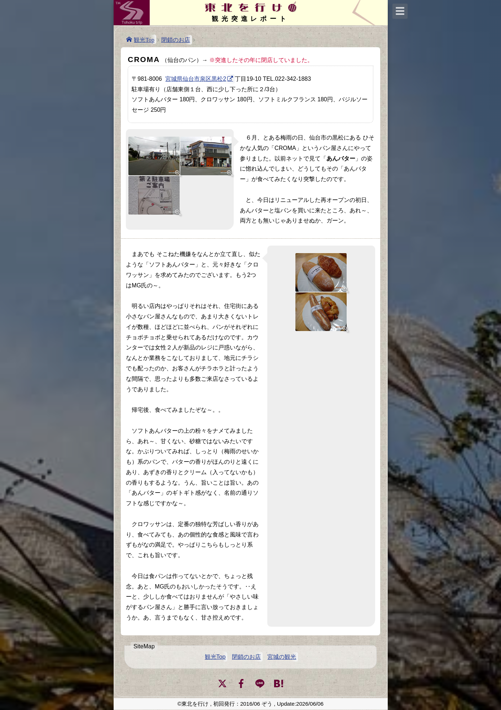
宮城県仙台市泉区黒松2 (195, 79)
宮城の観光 (281, 657)
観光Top (144, 39)
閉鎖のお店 (175, 40)
